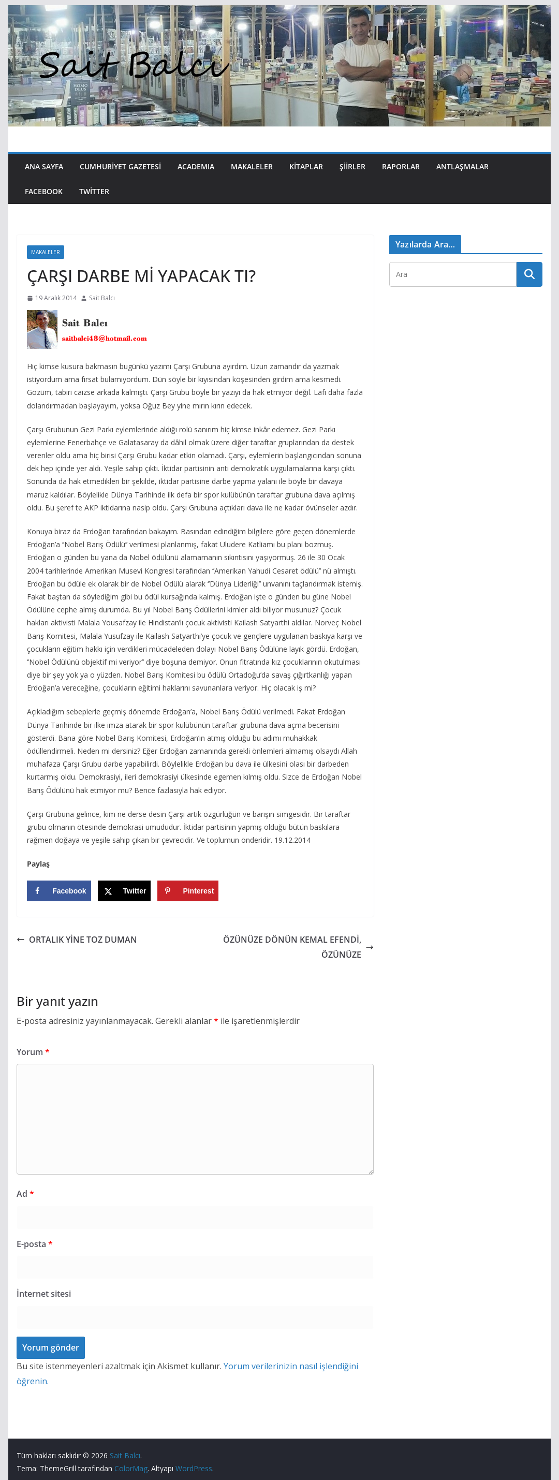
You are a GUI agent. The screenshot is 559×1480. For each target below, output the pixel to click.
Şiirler (352, 166)
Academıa (196, 166)
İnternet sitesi (44, 1293)
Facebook (44, 191)
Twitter (94, 191)
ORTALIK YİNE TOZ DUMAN (77, 939)
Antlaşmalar (462, 166)
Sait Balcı (102, 298)
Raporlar (401, 166)
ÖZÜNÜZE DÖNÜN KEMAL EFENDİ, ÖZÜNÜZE (298, 947)
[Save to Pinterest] (187, 891)
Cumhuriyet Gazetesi (120, 166)
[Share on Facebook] (59, 891)
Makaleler (252, 166)
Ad (25, 1193)
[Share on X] (124, 891)
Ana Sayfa (44, 166)
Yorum (33, 1052)
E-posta (35, 1244)
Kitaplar (306, 166)
